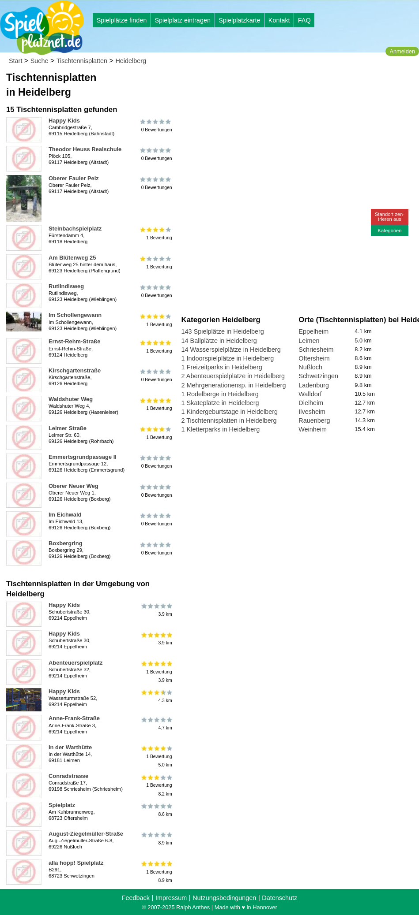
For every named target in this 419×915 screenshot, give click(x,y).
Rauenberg (314, 420)
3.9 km (156, 610)
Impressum (171, 897)
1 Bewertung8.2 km (156, 785)
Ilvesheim (311, 411)
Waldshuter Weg (71, 399)
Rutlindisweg (66, 286)
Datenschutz (279, 897)
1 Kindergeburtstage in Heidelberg (229, 411)
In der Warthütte (70, 747)
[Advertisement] (281, 84)
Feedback (136, 897)
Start (15, 60)
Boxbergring (66, 543)
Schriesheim (315, 349)
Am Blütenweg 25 (72, 257)
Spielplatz (62, 805)
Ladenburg (313, 385)
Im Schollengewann (75, 315)
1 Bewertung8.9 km (156, 872)
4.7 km (156, 723)
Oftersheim (313, 358)
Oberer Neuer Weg (73, 486)
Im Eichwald (65, 514)
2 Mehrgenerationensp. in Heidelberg (233, 385)
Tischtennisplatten (82, 60)
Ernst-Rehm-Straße (74, 341)
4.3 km (156, 696)
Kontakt (279, 20)
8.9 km (156, 838)
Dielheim (310, 402)
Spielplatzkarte (239, 20)
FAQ (304, 20)
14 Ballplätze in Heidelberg (219, 340)
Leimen (308, 340)
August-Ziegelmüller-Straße (86, 833)
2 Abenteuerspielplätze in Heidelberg (233, 375)
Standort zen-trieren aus (389, 217)
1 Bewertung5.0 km (156, 756)
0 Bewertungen (156, 125)
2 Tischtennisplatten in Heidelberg (229, 420)
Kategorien (389, 230)
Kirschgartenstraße (75, 370)
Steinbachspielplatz (75, 228)
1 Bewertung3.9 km (156, 672)
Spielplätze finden (122, 20)
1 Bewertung (156, 233)
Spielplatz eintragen (182, 20)
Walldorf (309, 394)
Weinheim (312, 429)
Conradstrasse (68, 776)
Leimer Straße (68, 428)
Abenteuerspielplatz (75, 662)
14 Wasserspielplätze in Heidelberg (231, 349)
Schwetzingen (318, 375)
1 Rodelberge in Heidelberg (220, 394)
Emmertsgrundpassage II (83, 457)
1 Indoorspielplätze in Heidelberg (227, 358)
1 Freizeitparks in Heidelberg (221, 367)
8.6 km (156, 810)
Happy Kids (64, 120)
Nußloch (310, 367)
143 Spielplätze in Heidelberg (222, 331)
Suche (39, 60)
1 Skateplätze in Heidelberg (220, 402)
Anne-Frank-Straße (74, 718)
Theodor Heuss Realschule (85, 149)
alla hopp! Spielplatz (76, 862)
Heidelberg (130, 60)
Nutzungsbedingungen (224, 897)
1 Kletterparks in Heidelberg (220, 429)
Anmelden (402, 51)
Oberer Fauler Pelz (74, 178)
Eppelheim (313, 331)
